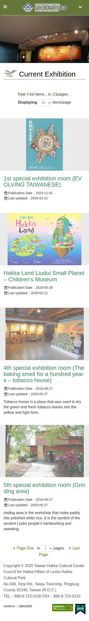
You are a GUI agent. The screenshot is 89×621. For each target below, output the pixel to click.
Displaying (27, 102)
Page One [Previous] (23, 548)
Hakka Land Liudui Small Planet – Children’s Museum (44, 276)
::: (5, 73)
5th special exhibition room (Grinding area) (44, 488)
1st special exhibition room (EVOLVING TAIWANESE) (43, 181)
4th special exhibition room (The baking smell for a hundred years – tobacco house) (44, 374)
